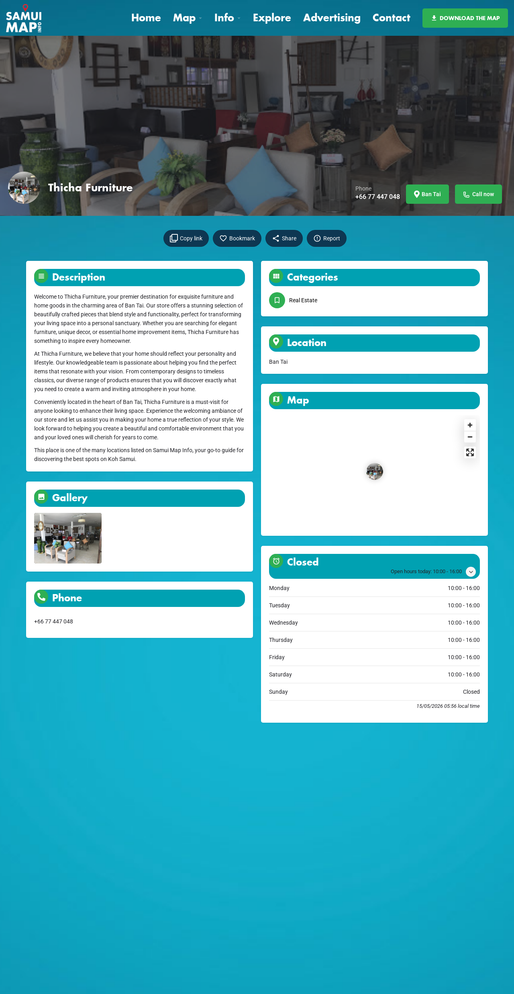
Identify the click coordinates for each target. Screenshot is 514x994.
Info (224, 17)
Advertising (332, 17)
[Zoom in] (470, 425)
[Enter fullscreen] (470, 452)
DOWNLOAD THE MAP (465, 18)
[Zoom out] (470, 437)
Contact (391, 17)
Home (146, 17)
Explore (272, 17)
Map (184, 17)
